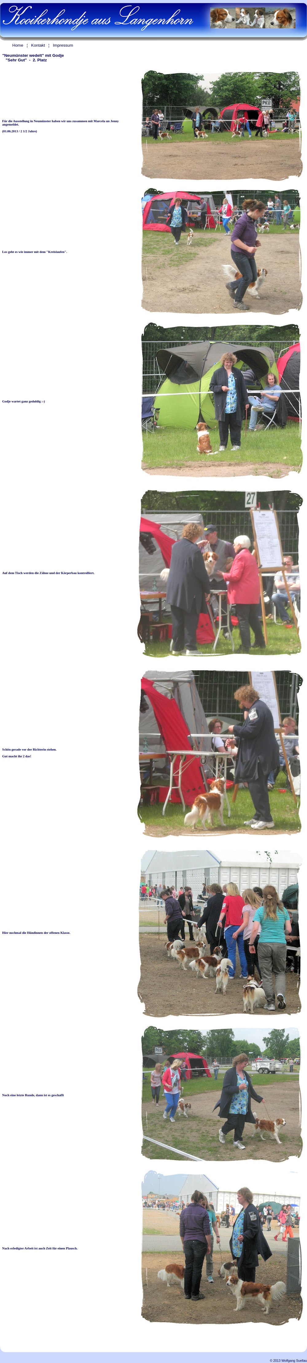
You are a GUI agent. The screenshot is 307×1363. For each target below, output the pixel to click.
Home (17, 45)
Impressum (63, 45)
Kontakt (38, 45)
